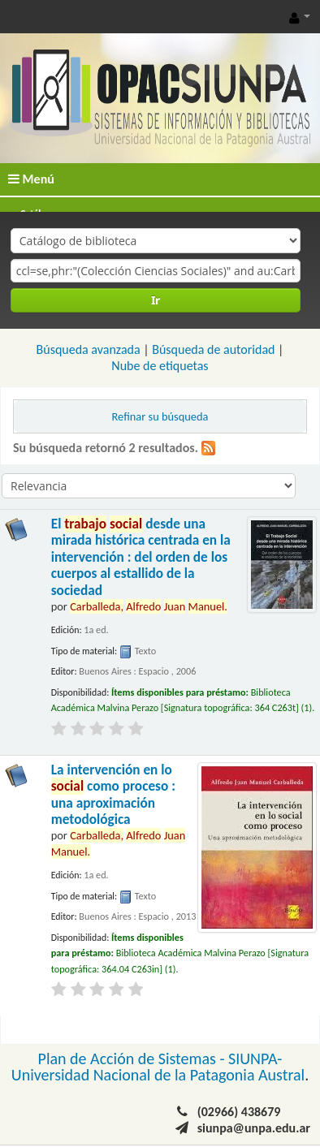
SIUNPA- (255, 1058)
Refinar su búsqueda (160, 416)
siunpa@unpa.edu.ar (253, 1128)
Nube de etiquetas (159, 365)
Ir (155, 300)
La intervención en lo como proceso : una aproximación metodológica (113, 794)
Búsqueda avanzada (89, 349)
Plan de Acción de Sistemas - (133, 1058)
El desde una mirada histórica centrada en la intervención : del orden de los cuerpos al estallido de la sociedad (141, 557)
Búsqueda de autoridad (213, 349)
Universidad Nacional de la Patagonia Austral (158, 1074)
